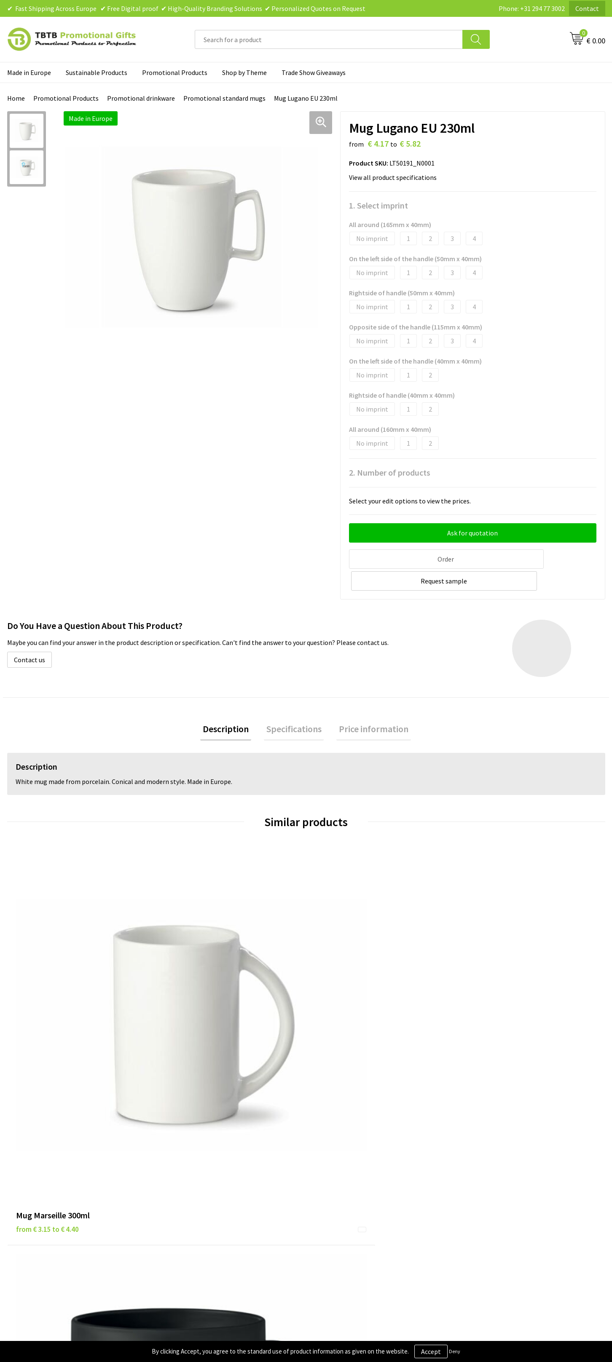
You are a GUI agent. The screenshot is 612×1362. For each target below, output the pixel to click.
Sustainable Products (96, 72)
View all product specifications (395, 177)
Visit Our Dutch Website (499, 1168)
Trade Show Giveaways (314, 72)
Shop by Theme (244, 72)
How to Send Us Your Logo (205, 1193)
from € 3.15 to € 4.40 (47, 988)
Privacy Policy (336, 1142)
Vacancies (479, 1142)
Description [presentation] (231, 706)
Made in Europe (29, 72)
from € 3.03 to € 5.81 (495, 1001)
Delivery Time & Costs (199, 1142)
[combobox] (329, 39)
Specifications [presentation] (294, 706)
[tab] (231, 705)
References (481, 1155)
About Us (478, 1129)
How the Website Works (202, 1155)
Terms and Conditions (348, 1168)
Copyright (331, 1181)
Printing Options (192, 1168)
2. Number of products (389, 472)
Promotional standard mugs (224, 98)
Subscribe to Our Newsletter (357, 1193)
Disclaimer (332, 1155)
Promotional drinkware (141, 98)
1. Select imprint (378, 205)
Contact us (29, 635)
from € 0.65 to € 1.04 (196, 988)
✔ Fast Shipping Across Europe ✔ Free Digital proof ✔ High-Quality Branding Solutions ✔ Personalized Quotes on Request (186, 8)
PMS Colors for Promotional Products (223, 1181)
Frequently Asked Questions (208, 1129)
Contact (587, 8)
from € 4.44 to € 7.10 (346, 1001)
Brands (327, 1129)
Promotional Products (174, 72)
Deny (454, 1351)
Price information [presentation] (369, 706)
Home (16, 98)
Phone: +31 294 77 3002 (532, 8)
